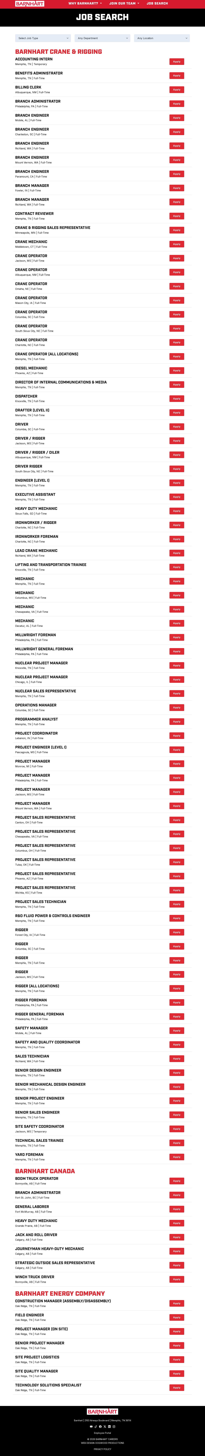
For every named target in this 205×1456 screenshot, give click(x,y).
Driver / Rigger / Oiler (37, 452)
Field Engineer (29, 1315)
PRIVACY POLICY (102, 1449)
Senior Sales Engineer (37, 1112)
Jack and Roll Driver (36, 1235)
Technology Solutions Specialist (48, 1385)
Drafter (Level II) (32, 410)
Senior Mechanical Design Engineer (50, 1084)
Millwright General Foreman (44, 649)
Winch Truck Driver (34, 1277)
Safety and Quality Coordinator (47, 1042)
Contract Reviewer (34, 213)
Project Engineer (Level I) (41, 747)
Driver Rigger (28, 466)
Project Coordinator (36, 733)
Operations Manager (35, 705)
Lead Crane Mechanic (36, 550)
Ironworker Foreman (36, 536)
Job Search (157, 3)
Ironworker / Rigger (35, 522)
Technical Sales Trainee (39, 1140)
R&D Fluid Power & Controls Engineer (52, 915)
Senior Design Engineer (38, 1070)
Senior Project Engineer (39, 1098)
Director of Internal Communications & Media (61, 382)
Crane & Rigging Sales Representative (52, 227)
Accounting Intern (34, 59)
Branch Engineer (32, 115)
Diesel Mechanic (31, 368)
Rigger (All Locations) (37, 986)
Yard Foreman (29, 1154)
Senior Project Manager (39, 1343)
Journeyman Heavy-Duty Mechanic (49, 1248)
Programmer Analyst (36, 719)
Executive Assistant (35, 494)
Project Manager (32, 761)
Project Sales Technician (40, 901)
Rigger (21, 930)
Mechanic (24, 578)
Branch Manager (32, 185)
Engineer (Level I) (32, 480)
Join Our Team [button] (123, 3)
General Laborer (32, 1206)
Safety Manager (31, 1028)
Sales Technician (32, 1056)
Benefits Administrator (39, 73)
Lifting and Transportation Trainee (50, 564)
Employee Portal (102, 1433)
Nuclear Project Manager (41, 663)
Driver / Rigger (30, 438)
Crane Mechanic (31, 241)
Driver (21, 424)
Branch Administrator (38, 101)
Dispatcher (26, 396)
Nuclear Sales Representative (45, 691)
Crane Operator (31, 256)
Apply (177, 61)
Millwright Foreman (35, 635)
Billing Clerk (28, 87)
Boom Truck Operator (36, 1178)
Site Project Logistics (37, 1357)
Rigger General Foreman (39, 1014)
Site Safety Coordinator (39, 1126)
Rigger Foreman (31, 1000)
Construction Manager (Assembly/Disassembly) (63, 1301)
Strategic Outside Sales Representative (55, 1263)
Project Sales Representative (45, 817)
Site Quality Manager (36, 1371)
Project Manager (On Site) (41, 1329)
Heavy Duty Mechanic (36, 508)
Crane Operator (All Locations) (46, 354)
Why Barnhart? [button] (84, 3)
